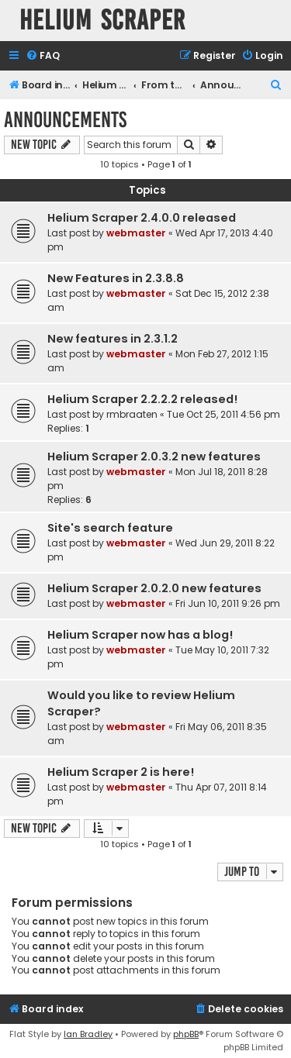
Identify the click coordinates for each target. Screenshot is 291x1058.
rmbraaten (132, 414)
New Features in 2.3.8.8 (115, 278)
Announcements (65, 120)
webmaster (136, 233)
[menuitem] (43, 56)
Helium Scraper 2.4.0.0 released (141, 218)
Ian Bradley (88, 1034)
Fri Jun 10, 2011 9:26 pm (227, 603)
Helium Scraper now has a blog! (140, 635)
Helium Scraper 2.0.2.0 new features (154, 588)
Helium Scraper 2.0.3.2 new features (154, 456)
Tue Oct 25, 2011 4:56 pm (223, 414)
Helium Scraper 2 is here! (120, 772)
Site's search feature (110, 528)
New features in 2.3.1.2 (112, 338)
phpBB (186, 1034)
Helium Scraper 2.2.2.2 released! (142, 399)
